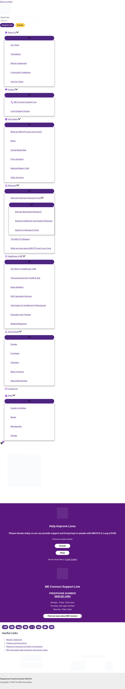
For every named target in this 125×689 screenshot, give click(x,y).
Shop (62, 553)
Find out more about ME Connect (62, 616)
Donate (20, 25)
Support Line (7, 25)
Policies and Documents (16, 643)
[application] (17, 32)
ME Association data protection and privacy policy (27, 650)
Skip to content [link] (6, 2)
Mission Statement (14, 640)
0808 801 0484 (62, 596)
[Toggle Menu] (29, 38)
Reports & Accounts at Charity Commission (24, 646)
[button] (29, 32)
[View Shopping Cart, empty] (1, 443)
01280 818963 (71, 559)
